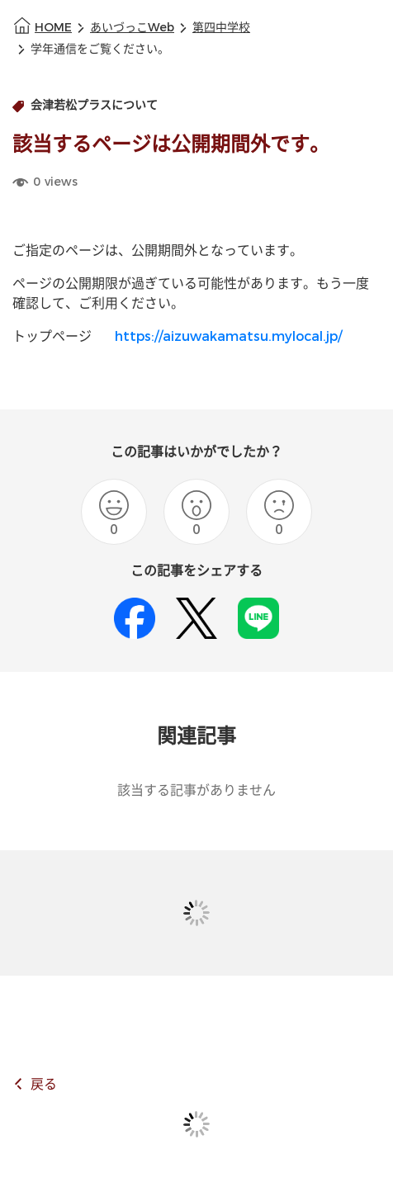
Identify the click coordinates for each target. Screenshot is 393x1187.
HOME (53, 27)
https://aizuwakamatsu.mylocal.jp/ (228, 336)
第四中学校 (221, 27)
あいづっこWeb (132, 27)
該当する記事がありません (196, 790)
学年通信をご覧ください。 (100, 49)
